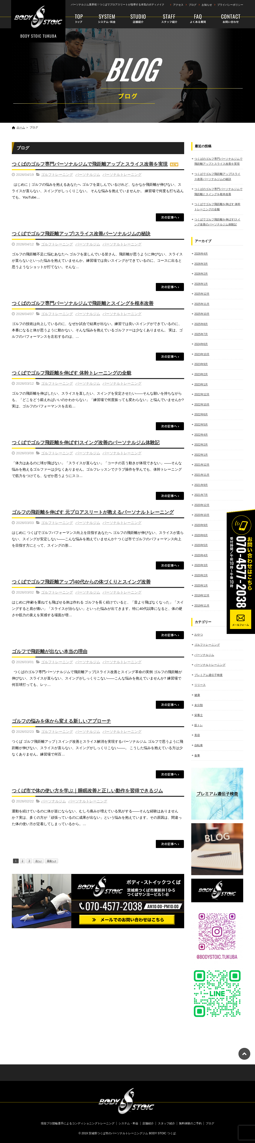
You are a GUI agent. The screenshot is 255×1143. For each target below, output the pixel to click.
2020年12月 (201, 505)
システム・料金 (107, 18)
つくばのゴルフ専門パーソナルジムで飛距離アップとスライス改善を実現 (90, 164)
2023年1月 (201, 384)
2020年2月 (201, 575)
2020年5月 (201, 545)
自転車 (198, 745)
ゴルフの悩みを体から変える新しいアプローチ (61, 721)
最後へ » (51, 861)
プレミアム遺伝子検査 (208, 675)
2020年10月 (201, 515)
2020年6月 (201, 535)
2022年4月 (201, 434)
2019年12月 (201, 595)
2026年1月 (201, 284)
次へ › (38, 861)
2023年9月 (201, 364)
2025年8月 (201, 324)
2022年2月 (201, 444)
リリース (200, 685)
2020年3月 (201, 565)
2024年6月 (201, 344)
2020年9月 (201, 525)
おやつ (198, 634)
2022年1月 (201, 454)
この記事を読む (170, 217)
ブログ (192, 4)
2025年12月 (201, 293)
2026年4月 (201, 253)
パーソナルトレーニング (121, 175)
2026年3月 (201, 264)
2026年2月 (201, 273)
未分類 (198, 705)
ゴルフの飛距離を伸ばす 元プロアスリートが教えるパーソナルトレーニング (93, 512)
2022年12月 (201, 394)
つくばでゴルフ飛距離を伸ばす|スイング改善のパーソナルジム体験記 (86, 442)
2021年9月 (201, 485)
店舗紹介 (138, 18)
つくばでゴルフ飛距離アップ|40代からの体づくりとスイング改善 (81, 581)
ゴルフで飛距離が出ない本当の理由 (49, 651)
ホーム (21, 127)
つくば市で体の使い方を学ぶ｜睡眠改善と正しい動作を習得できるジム (87, 790)
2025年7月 (201, 334)
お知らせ (207, 4)
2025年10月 (201, 314)
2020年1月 (201, 585)
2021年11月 (201, 475)
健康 (197, 695)
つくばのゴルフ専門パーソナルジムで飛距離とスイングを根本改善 (82, 303)
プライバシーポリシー (230, 4)
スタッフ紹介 (166, 18)
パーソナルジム (87, 175)
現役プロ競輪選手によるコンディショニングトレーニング (79, 18)
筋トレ (198, 725)
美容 (197, 735)
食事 (197, 755)
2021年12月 (201, 464)
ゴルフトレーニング (57, 175)
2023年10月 (201, 354)
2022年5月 (201, 424)
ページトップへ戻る (244, 1054)
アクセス (178, 4)
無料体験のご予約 (227, 18)
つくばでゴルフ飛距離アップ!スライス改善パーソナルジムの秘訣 (81, 233)
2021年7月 (201, 495)
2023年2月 (201, 374)
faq (196, 18)
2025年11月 (201, 304)
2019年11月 (201, 605)
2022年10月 (201, 404)
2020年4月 (201, 555)
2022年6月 (201, 414)
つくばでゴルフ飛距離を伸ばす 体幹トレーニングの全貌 (71, 372)
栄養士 (198, 715)
